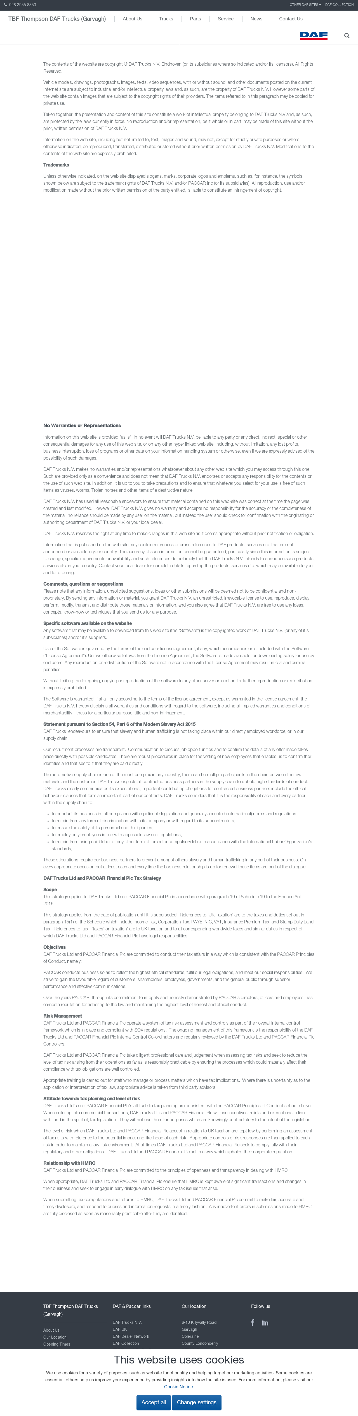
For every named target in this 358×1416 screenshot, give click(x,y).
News (257, 19)
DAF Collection (339, 5)
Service (226, 19)
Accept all (154, 1403)
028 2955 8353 (20, 5)
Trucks (166, 19)
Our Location (55, 1337)
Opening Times (56, 1344)
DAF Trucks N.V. (127, 1323)
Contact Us (291, 19)
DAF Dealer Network (131, 1337)
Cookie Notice (178, 1387)
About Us (132, 19)
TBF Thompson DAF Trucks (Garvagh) (57, 19)
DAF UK (120, 1330)
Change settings (196, 1403)
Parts (195, 19)
